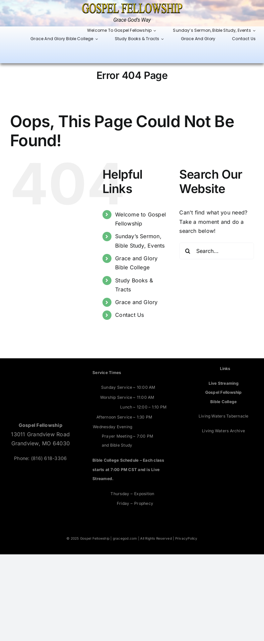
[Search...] (216, 251)
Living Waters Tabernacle (224, 416)
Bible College (223, 401)
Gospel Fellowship (223, 392)
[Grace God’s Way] (132, 6)
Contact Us (129, 314)
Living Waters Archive (223, 430)
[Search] (187, 251)
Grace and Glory (136, 302)
